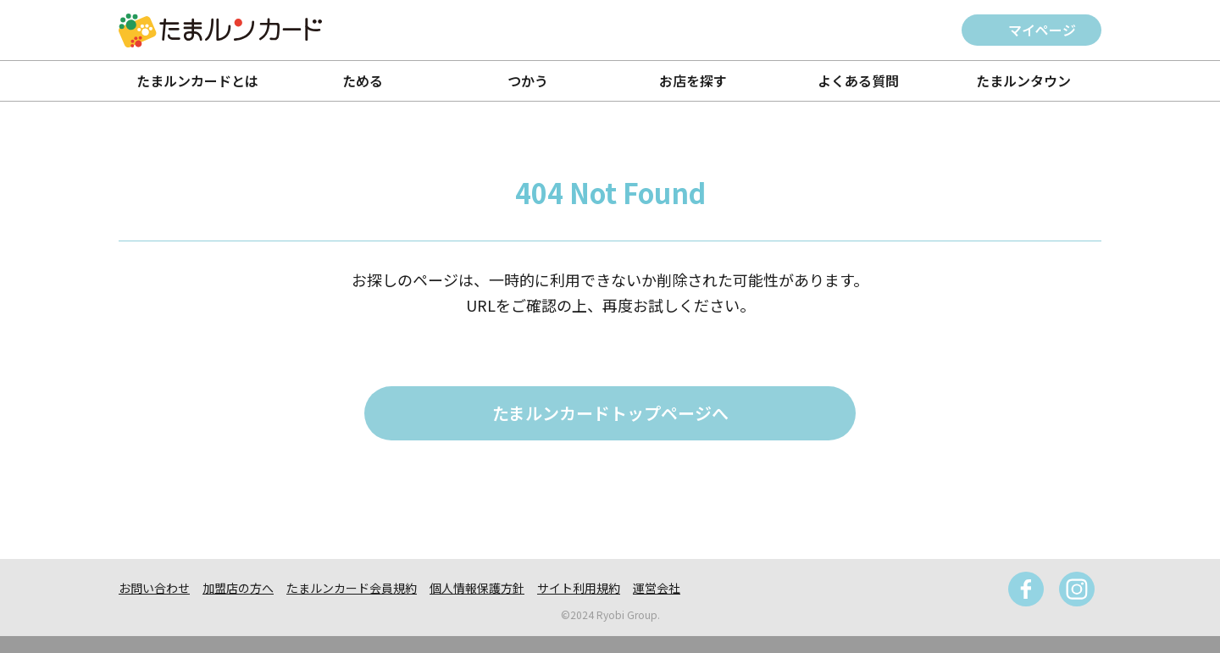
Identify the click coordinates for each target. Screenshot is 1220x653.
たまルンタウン (1023, 80)
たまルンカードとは (197, 80)
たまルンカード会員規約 (351, 587)
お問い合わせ (154, 587)
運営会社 (656, 587)
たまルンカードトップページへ (610, 413)
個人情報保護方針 (477, 587)
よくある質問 (858, 80)
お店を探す (693, 80)
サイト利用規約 (578, 587)
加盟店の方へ (238, 587)
